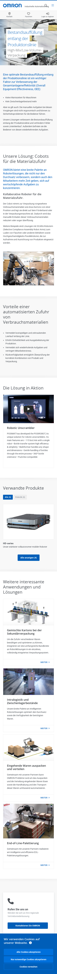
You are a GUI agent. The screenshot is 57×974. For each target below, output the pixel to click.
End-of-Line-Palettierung (23, 843)
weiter (43, 662)
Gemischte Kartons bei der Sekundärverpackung (24, 631)
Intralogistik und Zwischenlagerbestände (22, 701)
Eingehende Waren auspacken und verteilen (26, 767)
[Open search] (45, 5)
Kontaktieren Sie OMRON (28, 925)
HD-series (8, 543)
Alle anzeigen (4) (28, 557)
